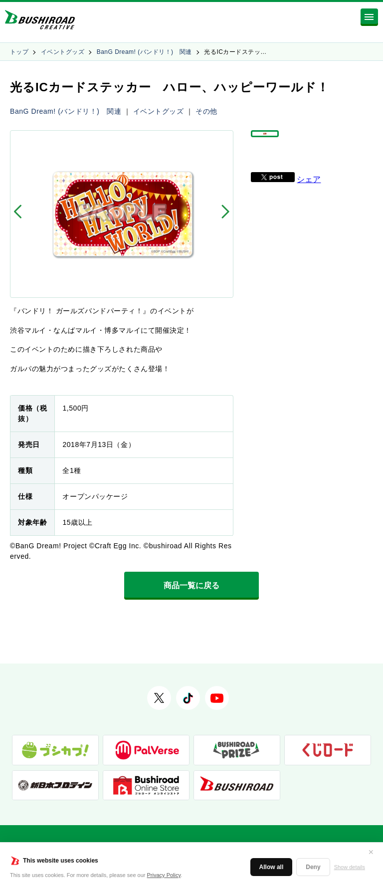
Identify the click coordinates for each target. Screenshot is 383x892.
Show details (349, 867)
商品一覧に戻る (191, 585)
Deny (313, 867)
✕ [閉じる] (371, 852)
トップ (19, 51)
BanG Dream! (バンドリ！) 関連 (144, 51)
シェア (309, 193)
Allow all (271, 867)
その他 (206, 111)
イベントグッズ (62, 51)
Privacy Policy (164, 875)
